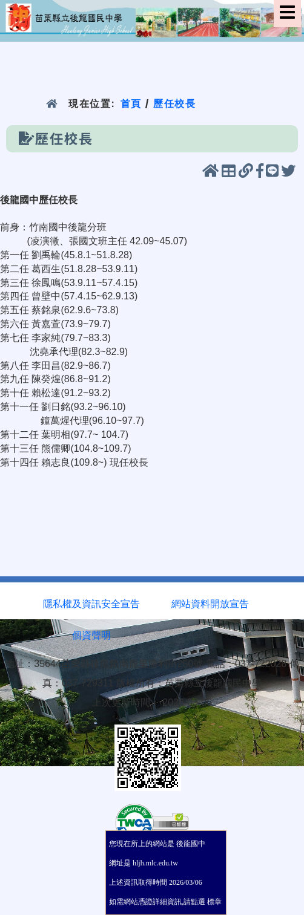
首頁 (130, 104)
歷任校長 (175, 104)
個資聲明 (91, 635)
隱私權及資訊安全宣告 (91, 604)
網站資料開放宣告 (210, 604)
